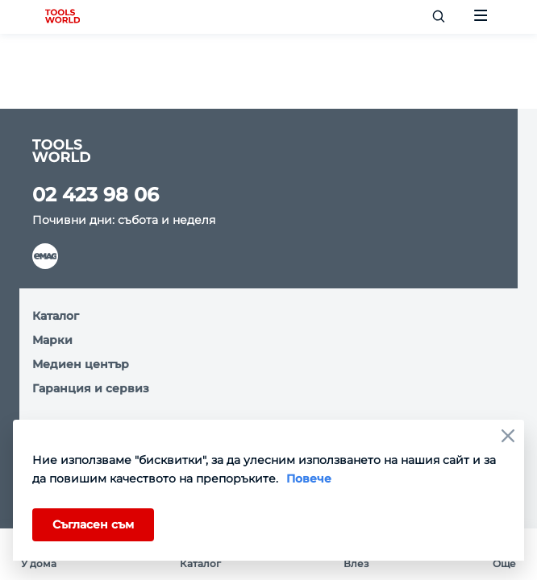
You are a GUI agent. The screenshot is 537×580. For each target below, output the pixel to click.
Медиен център (80, 364)
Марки (52, 340)
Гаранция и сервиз (90, 388)
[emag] (45, 256)
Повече (308, 478)
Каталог (55, 316)
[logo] (62, 16)
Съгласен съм (93, 524)
